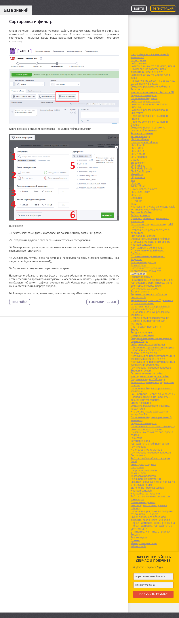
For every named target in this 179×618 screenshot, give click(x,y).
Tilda (133, 203)
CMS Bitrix (137, 148)
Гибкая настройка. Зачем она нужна (153, 522)
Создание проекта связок (146, 429)
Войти (139, 9)
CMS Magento (139, 156)
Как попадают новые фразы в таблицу (149, 507)
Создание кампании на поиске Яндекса (149, 106)
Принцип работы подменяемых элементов (150, 220)
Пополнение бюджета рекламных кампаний (151, 390)
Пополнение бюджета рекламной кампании (151, 419)
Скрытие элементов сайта (147, 373)
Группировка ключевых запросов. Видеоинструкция (151, 369)
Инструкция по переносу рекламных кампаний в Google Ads (153, 363)
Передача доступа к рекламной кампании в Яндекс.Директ (150, 308)
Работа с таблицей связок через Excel (150, 460)
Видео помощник (141, 402)
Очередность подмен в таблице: (150, 238)
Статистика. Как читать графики (150, 531)
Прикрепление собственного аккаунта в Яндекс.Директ (148, 70)
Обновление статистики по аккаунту (153, 426)
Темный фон (138, 265)
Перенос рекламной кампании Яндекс (149, 117)
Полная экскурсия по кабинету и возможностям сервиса (150, 398)
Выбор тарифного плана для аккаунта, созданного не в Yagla (150, 518)
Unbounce (136, 197)
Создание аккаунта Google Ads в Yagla (151, 76)
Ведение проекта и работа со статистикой (149, 296)
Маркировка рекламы (144, 543)
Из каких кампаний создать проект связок (152, 433)
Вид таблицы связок (143, 235)
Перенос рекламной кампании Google (149, 123)
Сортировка (138, 273)
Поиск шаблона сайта (144, 189)
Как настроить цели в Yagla (147, 247)
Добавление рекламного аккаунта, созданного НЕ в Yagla (152, 513)
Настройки (19, 302)
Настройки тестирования (146, 268)
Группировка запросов (144, 288)
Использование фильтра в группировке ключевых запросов (151, 451)
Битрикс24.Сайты (141, 212)
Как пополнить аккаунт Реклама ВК (152, 92)
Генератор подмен (102, 302)
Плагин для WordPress (144, 142)
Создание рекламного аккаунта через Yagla (150, 407)
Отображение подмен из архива (150, 241)
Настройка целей (141, 244)
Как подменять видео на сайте (150, 376)
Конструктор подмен (143, 464)
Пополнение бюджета (144, 98)
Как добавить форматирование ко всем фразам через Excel (151, 284)
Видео (134, 329)
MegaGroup (137, 174)
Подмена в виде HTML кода (148, 379)
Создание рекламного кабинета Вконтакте (150, 88)
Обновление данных (143, 502)
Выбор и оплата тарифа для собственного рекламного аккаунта (152, 346)
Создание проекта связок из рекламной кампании (148, 129)
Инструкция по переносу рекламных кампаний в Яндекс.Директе (153, 357)
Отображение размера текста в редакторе (150, 231)
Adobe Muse (138, 186)
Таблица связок (140, 215)
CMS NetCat (138, 153)
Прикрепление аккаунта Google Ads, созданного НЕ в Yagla (153, 82)
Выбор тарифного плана (145, 101)
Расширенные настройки (146, 478)
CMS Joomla (138, 145)
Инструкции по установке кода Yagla (153, 206)
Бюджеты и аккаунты (144, 95)
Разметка (136, 437)
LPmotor (136, 183)
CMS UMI (136, 194)
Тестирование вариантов (146, 271)
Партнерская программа (146, 326)
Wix (133, 180)
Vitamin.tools (138, 546)
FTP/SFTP (136, 200)
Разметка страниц (142, 133)
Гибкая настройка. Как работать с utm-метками (151, 527)
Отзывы (135, 540)
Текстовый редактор (143, 262)
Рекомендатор (139, 537)
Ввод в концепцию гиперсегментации (142, 334)
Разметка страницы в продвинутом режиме (152, 384)
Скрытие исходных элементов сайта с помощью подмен (153, 483)
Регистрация (163, 9)
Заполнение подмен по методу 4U (152, 224)
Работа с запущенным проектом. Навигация (150, 498)
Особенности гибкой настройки (150, 317)
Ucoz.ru (135, 159)
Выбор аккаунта (140, 63)
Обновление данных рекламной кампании (150, 313)
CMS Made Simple (141, 168)
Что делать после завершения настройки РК (149, 413)
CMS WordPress (140, 139)
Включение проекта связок (147, 487)
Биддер (135, 534)
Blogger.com (138, 162)
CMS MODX (137, 151)
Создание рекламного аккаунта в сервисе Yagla (151, 340)
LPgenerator (138, 177)
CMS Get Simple (140, 171)
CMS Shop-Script (140, 192)
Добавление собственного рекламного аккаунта (147, 351)
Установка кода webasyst (146, 209)
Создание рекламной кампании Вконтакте (150, 111)
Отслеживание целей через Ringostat (148, 258)
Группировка (138, 446)
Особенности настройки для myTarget (148, 322)
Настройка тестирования (146, 493)
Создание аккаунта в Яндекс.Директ (153, 66)
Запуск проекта (140, 291)
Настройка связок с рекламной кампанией (150, 56)
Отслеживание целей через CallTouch (148, 252)
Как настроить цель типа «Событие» (153, 394)
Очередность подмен (144, 470)
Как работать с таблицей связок (150, 443)
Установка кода (140, 136)
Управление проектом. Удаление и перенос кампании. (152, 302)
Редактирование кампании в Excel (152, 279)
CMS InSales (138, 165)
